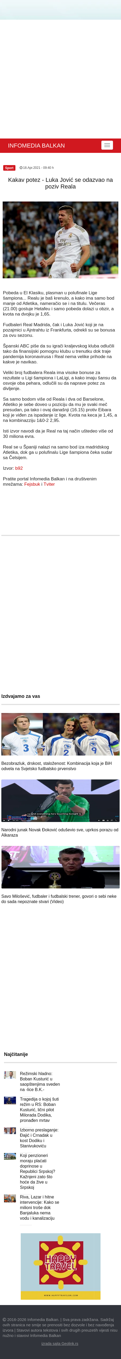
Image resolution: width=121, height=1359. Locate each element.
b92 (19, 468)
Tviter (49, 484)
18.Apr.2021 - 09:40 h (37, 168)
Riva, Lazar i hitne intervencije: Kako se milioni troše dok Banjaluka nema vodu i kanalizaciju (39, 1207)
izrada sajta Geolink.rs (59, 1343)
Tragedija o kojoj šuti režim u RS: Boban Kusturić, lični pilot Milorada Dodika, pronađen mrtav (39, 1110)
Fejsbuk (32, 484)
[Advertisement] (59, 79)
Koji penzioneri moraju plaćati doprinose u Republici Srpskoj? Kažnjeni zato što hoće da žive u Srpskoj (37, 1171)
